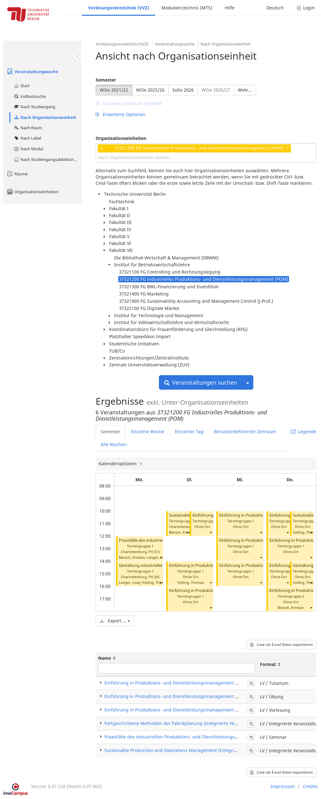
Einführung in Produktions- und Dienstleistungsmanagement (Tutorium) (181, 683)
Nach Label (27, 138)
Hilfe (229, 8)
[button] (160, 557)
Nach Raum (27, 128)
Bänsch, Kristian (132, 557)
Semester (106, 80)
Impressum (283, 786)
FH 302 (154, 576)
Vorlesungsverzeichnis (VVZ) (118, 8)
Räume (17, 174)
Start (21, 85)
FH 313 (154, 551)
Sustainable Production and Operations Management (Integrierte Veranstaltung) (189, 750)
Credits (310, 786)
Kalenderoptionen (118, 463)
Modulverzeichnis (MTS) (186, 8)
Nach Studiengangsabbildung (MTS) (47, 159)
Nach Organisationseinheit (44, 117)
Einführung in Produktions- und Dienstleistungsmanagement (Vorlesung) (182, 710)
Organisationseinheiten (32, 191)
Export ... (115, 621)
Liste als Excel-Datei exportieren (281, 644)
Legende (303, 431)
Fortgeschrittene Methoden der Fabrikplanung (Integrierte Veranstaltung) (182, 723)
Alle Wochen (114, 444)
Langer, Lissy (157, 557)
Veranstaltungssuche (32, 71)
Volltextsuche (29, 96)
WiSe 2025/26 (150, 90)
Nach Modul (28, 149)
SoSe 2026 (183, 90)
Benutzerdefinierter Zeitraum (245, 431)
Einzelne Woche (147, 431)
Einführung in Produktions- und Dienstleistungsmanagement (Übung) (178, 696)
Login (305, 8)
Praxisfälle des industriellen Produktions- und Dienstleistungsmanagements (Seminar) (195, 737)
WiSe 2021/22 (114, 90)
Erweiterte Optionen (120, 114)
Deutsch (275, 8)
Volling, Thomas (155, 582)
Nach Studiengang (34, 106)
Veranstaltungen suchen (200, 382)
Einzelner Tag (189, 431)
